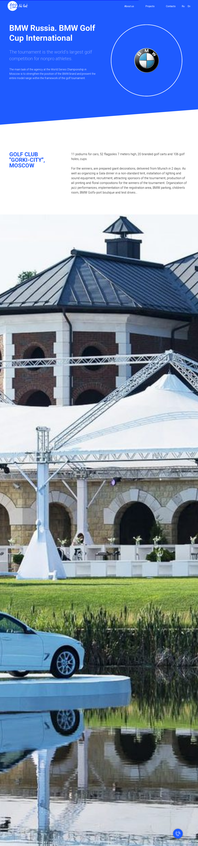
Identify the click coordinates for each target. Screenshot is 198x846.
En (189, 6)
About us (129, 6)
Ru (183, 6)
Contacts (171, 6)
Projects (150, 6)
